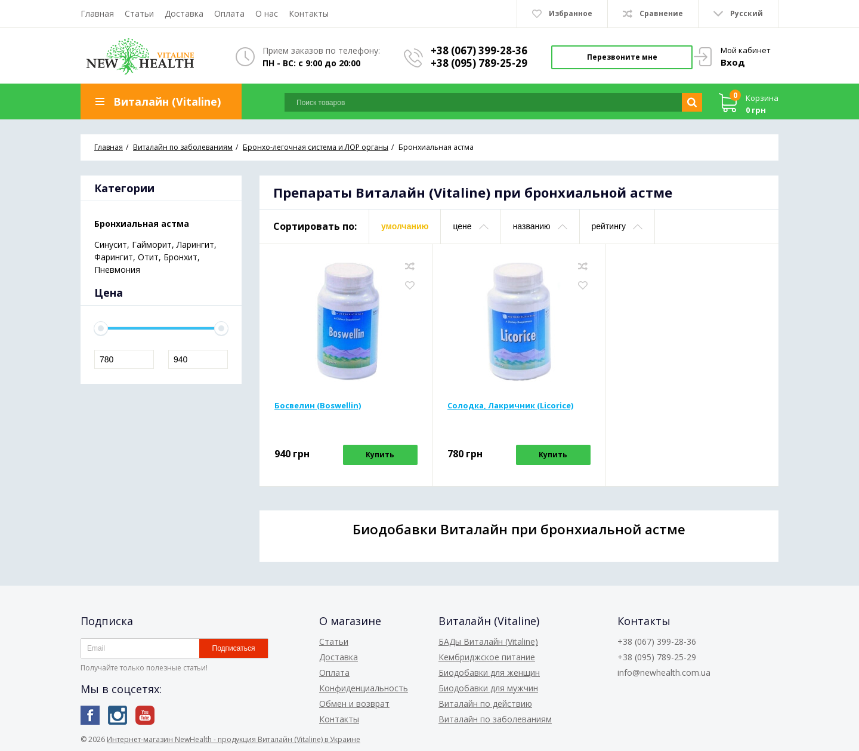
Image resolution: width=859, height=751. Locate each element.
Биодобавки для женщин (489, 672)
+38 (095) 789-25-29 (479, 63)
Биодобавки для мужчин (488, 688)
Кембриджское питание (486, 657)
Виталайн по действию (485, 703)
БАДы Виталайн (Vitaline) (488, 641)
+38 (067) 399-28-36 (479, 50)
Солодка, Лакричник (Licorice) (510, 405)
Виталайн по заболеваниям (495, 719)
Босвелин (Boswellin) (317, 405)
